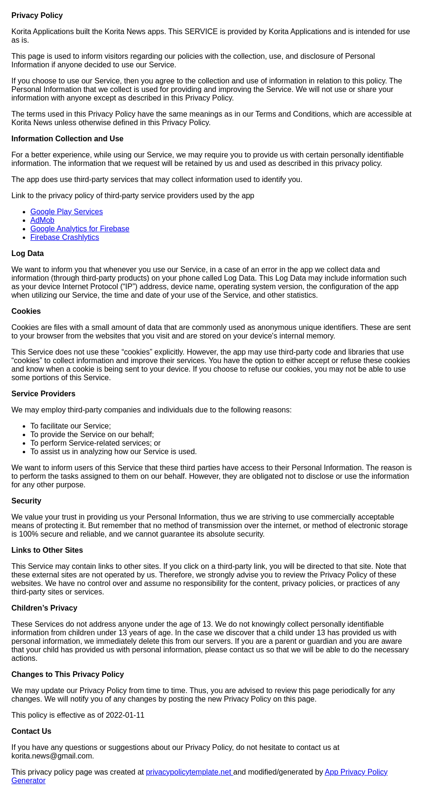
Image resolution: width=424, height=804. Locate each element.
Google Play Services (66, 212)
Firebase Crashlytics (64, 237)
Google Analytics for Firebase (79, 229)
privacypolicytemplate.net (189, 772)
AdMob (42, 220)
